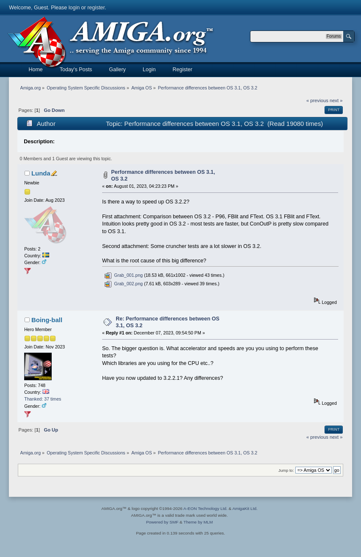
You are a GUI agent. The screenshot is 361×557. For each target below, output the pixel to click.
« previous (317, 100)
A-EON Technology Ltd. (205, 508)
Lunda (40, 173)
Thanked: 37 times (42, 398)
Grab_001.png (123, 275)
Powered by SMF (162, 522)
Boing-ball (46, 319)
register (96, 8)
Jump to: (286, 470)
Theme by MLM (198, 522)
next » (336, 100)
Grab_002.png (123, 283)
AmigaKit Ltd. (244, 508)
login (74, 8)
